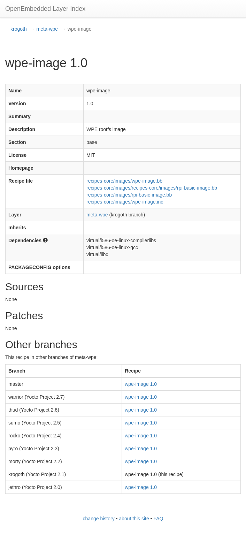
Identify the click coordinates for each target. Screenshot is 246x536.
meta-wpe (47, 29)
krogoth (18, 29)
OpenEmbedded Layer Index (45, 8)
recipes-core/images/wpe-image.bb (124, 181)
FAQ (158, 518)
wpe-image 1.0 (141, 384)
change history (99, 518)
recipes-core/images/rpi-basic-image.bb (129, 195)
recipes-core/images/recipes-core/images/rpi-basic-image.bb (151, 188)
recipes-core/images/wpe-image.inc (124, 202)
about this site (134, 518)
